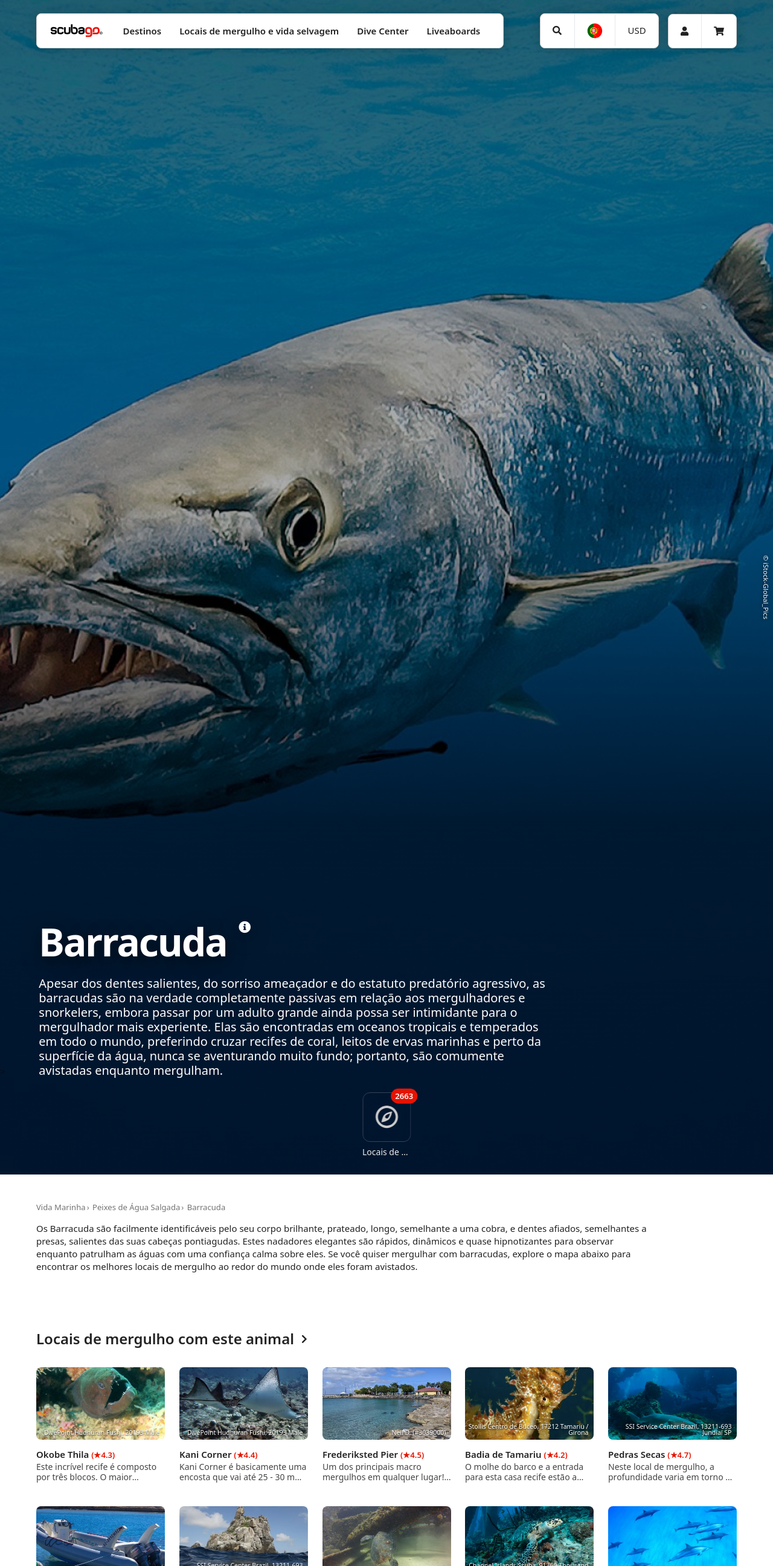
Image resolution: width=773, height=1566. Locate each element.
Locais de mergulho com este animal (171, 1339)
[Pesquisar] (557, 31)
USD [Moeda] (637, 30)
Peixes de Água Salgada (136, 1207)
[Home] (77, 31)
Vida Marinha (61, 1207)
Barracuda (206, 1207)
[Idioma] (594, 31)
